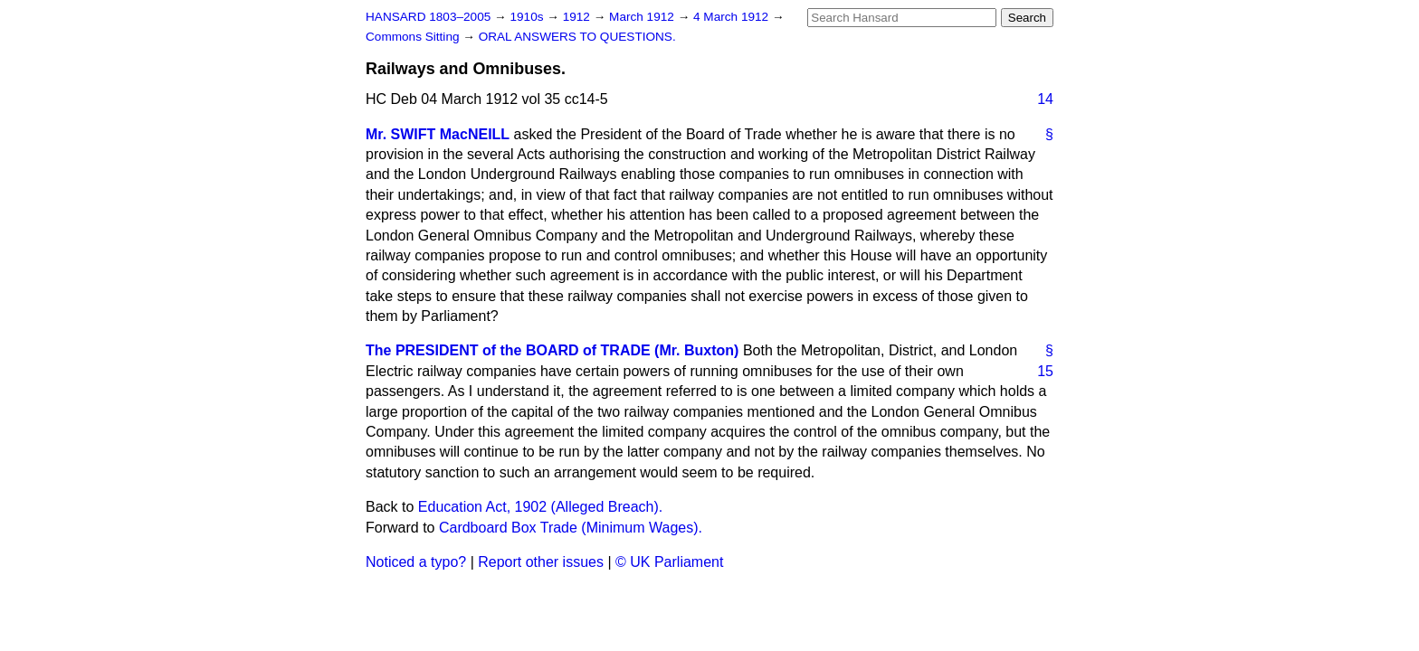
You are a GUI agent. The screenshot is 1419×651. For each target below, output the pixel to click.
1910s (528, 17)
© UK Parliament (669, 562)
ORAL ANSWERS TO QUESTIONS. (577, 36)
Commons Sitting (414, 36)
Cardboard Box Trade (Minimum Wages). (570, 527)
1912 (578, 17)
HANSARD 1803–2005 (428, 17)
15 (1045, 371)
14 (1045, 99)
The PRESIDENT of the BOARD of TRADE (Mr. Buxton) (552, 350)
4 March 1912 (732, 17)
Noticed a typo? (416, 562)
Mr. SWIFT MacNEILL (438, 134)
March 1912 (643, 17)
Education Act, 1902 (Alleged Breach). (540, 506)
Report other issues (541, 562)
